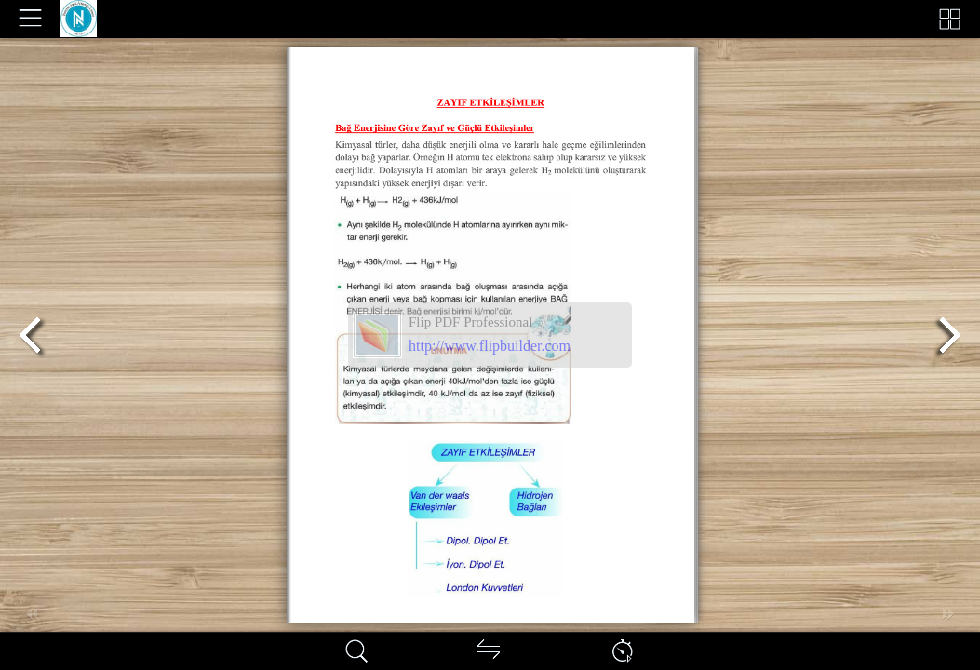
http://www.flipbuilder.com (490, 346)
